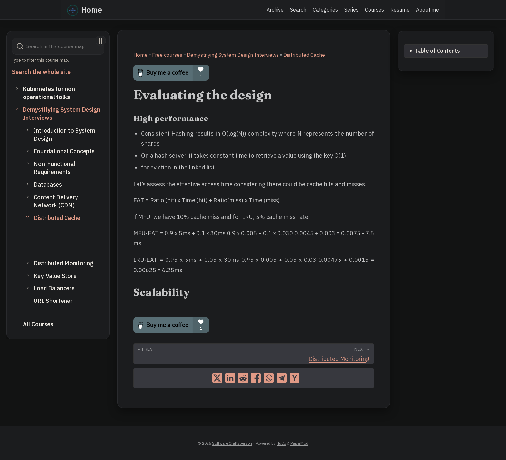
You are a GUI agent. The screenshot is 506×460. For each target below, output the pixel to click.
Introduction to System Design (64, 134)
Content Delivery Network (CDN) (56, 201)
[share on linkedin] (230, 378)
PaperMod (299, 443)
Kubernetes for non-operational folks (50, 93)
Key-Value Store (55, 276)
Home (84, 9)
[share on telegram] (282, 378)
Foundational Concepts (64, 151)
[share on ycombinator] (294, 378)
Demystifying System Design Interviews (61, 113)
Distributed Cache (57, 217)
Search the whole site (41, 72)
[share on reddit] (243, 378)
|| (101, 40)
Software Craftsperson (232, 443)
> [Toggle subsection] (27, 130)
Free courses (167, 55)
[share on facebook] (256, 378)
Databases (48, 184)
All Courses (38, 324)
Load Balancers (54, 288)
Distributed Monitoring (64, 263)
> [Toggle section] (17, 88)
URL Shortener (53, 300)
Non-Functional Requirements (54, 168)
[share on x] (217, 378)
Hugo (281, 443)
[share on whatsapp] (269, 378)
